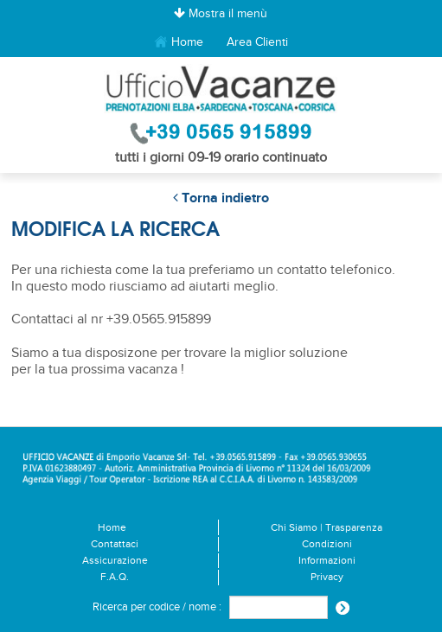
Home (178, 42)
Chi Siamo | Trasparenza (326, 527)
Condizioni (327, 544)
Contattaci (114, 544)
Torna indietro (221, 198)
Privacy (327, 577)
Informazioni (327, 560)
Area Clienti (257, 42)
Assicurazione (115, 560)
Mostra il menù (220, 14)
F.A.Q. (114, 577)
